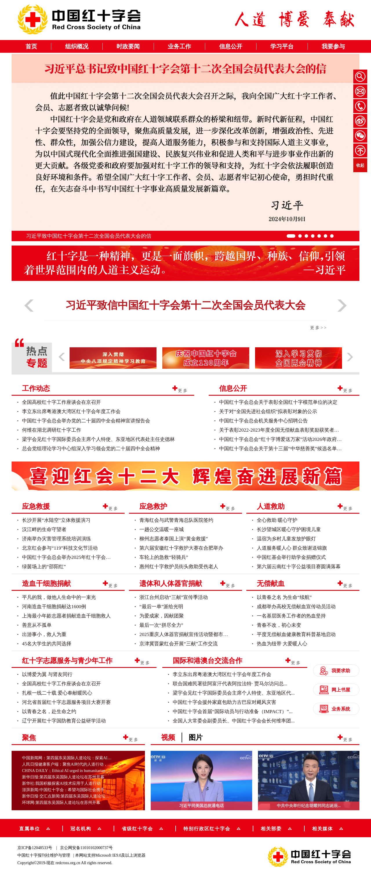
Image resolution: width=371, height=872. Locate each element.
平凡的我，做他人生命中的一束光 (59, 597)
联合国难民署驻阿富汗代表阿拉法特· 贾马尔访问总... (230, 683)
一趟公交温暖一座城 (161, 529)
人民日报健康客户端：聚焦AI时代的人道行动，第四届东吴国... (78, 764)
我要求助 (334, 670)
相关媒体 (322, 828)
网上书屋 (334, 690)
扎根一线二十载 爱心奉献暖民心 (57, 693)
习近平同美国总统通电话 (201, 806)
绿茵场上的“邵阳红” (44, 566)
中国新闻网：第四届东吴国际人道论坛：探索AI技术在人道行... (78, 758)
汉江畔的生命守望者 (44, 529)
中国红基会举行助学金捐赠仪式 (291, 557)
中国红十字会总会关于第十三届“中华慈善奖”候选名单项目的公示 (290, 448)
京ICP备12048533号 (34, 848)
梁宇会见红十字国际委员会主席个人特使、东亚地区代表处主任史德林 (98, 439)
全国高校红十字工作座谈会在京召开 (61, 402)
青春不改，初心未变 (279, 625)
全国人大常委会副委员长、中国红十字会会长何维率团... (234, 721)
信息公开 (230, 46)
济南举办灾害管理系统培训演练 (56, 539)
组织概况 (76, 46)
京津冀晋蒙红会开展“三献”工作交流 (178, 643)
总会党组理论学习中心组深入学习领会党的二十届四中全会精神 (91, 448)
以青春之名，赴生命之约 (49, 711)
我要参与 (333, 46)
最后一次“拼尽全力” (161, 625)
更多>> (319, 328)
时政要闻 (128, 46)
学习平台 (282, 46)
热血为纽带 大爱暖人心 (282, 643)
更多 (183, 390)
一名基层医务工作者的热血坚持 (291, 616)
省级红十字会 (142, 828)
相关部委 (276, 828)
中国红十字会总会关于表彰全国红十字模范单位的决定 (278, 402)
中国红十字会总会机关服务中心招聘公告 (263, 421)
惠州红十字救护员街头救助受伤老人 (178, 566)
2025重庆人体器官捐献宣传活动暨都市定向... (188, 634)
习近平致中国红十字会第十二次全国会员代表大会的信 (88, 236)
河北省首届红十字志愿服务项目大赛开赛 (66, 702)
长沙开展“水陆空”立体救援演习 (56, 520)
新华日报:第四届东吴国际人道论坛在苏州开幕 (63, 777)
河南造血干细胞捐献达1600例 (54, 606)
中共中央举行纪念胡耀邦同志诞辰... (309, 806)
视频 (168, 737)
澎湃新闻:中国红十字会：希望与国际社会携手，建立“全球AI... (78, 790)
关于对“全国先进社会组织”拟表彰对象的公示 (268, 411)
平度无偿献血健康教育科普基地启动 (296, 634)
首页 (31, 46)
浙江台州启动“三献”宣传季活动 (173, 597)
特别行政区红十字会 (212, 828)
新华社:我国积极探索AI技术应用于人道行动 (61, 783)
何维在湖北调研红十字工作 (51, 430)
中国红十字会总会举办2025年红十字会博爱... (70, 557)
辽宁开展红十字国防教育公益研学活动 (64, 721)
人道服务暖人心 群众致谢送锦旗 (292, 548)
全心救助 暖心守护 (277, 520)
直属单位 (34, 828)
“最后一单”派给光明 (161, 606)
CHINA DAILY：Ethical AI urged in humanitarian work (68, 771)
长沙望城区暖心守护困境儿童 (289, 529)
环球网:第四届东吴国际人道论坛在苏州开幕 (61, 802)
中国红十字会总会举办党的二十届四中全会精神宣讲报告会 (86, 421)
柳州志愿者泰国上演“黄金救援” (173, 539)
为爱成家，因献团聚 (161, 616)
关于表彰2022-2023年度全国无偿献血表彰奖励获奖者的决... (283, 430)
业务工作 (179, 46)
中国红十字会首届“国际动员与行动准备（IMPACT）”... (233, 711)
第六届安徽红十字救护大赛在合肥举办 (181, 548)
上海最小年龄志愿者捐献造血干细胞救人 (66, 616)
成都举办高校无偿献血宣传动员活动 (296, 606)
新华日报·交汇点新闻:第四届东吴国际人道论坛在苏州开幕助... (77, 796)
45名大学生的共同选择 (46, 643)
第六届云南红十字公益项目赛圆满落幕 (299, 566)
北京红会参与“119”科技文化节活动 (60, 548)
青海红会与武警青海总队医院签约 (176, 520)
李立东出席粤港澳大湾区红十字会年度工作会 (71, 411)
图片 (196, 737)
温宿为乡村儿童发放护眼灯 (286, 539)
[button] (29, 314)
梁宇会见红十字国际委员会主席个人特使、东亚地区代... (234, 693)
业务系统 (334, 709)
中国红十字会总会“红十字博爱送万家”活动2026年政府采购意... (287, 439)
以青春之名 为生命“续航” (284, 597)
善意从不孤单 (37, 625)
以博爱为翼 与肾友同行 (47, 674)
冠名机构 (85, 828)
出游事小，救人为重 (44, 634)
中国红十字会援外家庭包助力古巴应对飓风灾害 (224, 702)
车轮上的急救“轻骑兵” (163, 557)
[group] (185, 475)
